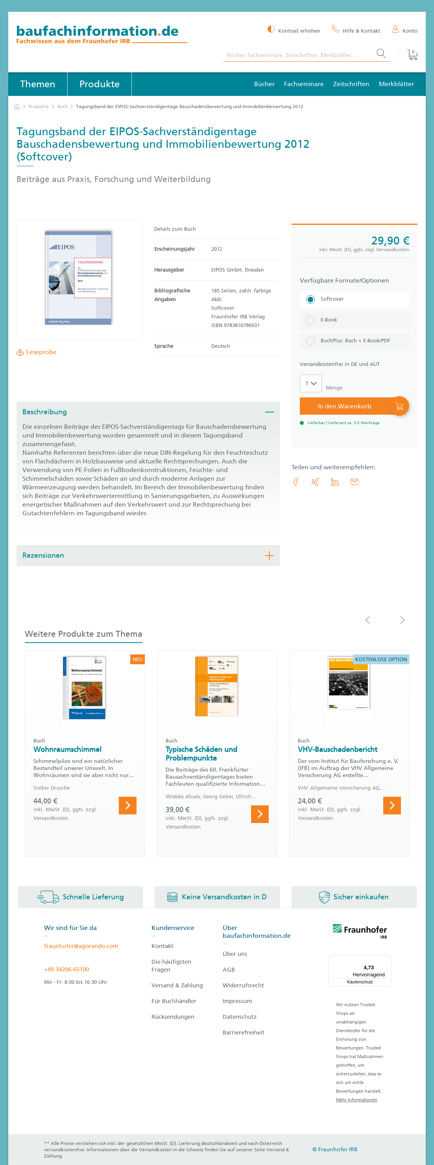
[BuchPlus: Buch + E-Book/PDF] (354, 341)
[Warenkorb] (407, 54)
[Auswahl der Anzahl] (311, 383)
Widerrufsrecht (243, 985)
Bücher (264, 84)
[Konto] (404, 30)
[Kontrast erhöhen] (294, 30)
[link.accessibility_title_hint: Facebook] (295, 482)
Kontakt (162, 946)
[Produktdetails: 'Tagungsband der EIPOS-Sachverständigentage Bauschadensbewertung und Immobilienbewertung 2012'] (79, 280)
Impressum (237, 1001)
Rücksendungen (172, 1016)
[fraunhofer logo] (360, 932)
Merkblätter (396, 84)
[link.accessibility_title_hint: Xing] (315, 482)
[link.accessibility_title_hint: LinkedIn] (335, 482)
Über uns (235, 953)
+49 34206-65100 (66, 969)
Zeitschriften (351, 84)
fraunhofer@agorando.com (81, 946)
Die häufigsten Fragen (171, 965)
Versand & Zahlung (177, 985)
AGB (229, 969)
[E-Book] (354, 320)
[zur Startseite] (17, 107)
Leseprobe (40, 352)
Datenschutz (240, 1016)
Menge (334, 388)
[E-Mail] (354, 482)
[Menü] (387, 960)
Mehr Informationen (356, 1100)
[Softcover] (354, 299)
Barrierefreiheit (243, 1032)
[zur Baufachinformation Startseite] (114, 36)
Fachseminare (304, 84)
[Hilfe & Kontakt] (356, 30)
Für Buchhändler (173, 1001)
